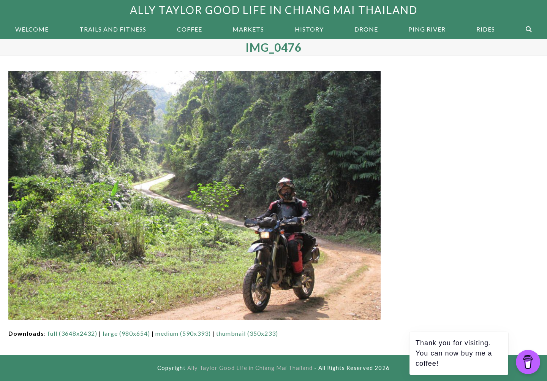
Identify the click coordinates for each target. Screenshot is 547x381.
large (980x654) (126, 333)
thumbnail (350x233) (247, 333)
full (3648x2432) (72, 333)
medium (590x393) (183, 333)
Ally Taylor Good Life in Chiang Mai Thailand (273, 9)
